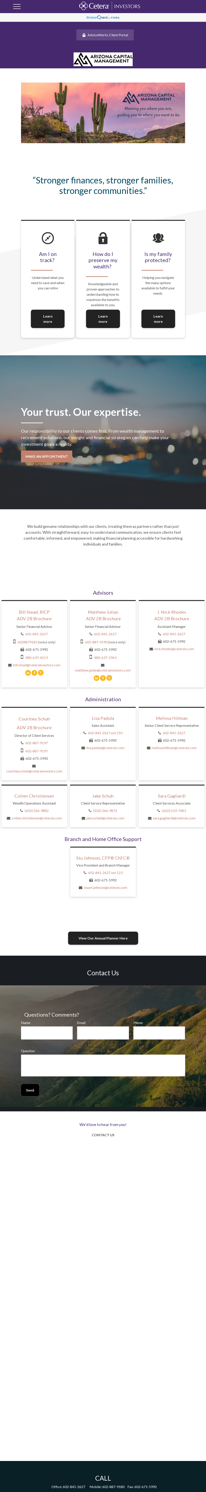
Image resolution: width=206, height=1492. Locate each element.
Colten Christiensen (34, 795)
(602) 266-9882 (37, 810)
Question (28, 1051)
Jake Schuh (103, 795)
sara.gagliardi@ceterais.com (174, 818)
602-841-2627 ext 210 (105, 733)
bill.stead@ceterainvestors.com (36, 665)
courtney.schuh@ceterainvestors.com (34, 771)
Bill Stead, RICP (34, 612)
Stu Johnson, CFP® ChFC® (103, 857)
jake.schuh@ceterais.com (105, 818)
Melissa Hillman (172, 718)
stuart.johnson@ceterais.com (105, 887)
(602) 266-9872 (105, 810)
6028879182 (27, 642)
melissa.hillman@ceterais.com (174, 748)
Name (25, 1023)
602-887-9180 (113, 1487)
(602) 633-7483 (174, 810)
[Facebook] (34, 672)
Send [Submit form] (30, 1090)
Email (81, 1023)
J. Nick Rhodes (171, 612)
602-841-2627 (36, 634)
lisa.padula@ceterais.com (105, 748)
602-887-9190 (96, 642)
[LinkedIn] (28, 672)
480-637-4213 (36, 657)
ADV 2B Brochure (34, 618)
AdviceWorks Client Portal (105, 35)
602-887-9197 (36, 743)
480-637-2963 (105, 657)
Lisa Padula (103, 718)
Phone (138, 1023)
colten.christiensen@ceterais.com (37, 818)
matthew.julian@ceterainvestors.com (103, 670)
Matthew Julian (103, 612)
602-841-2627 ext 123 (105, 872)
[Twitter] (41, 672)
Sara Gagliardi (172, 795)
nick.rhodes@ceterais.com (174, 649)
